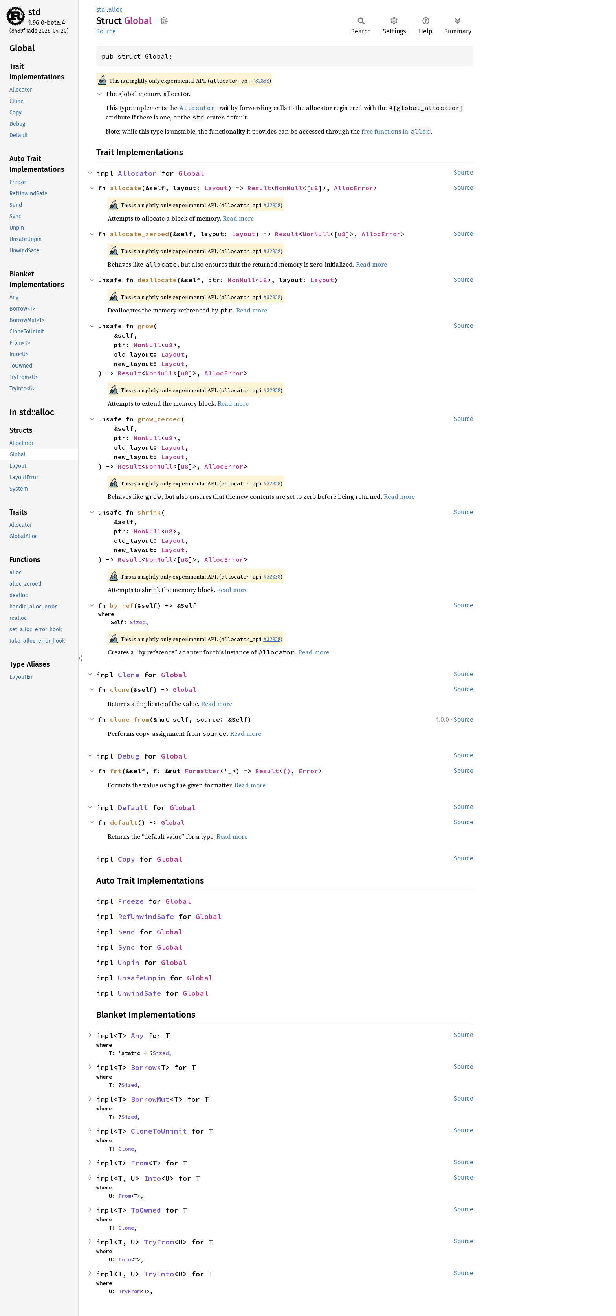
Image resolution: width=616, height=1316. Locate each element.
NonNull (288, 188)
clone (120, 689)
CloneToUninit (159, 1131)
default (124, 822)
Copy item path (164, 20)
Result (259, 188)
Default (133, 807)
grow (145, 326)
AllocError (353, 188)
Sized (137, 622)
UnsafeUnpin (141, 977)
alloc (115, 9)
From (139, 1162)
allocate (125, 188)
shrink (149, 512)
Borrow (144, 1067)
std (34, 12)
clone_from (129, 719)
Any (137, 1035)
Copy (126, 859)
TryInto (159, 1273)
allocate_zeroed (139, 234)
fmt (116, 771)
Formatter (202, 771)
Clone (128, 674)
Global (191, 173)
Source (106, 31)
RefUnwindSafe (146, 916)
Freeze (131, 901)
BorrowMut (150, 1099)
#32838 (260, 81)
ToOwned (146, 1210)
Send (126, 931)
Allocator (137, 173)
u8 (314, 188)
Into (152, 1178)
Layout (216, 188)
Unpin (128, 962)
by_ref (122, 605)
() (287, 771)
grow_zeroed (159, 419)
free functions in (396, 131)
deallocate (157, 280)
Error (308, 771)
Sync (126, 947)
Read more (238, 218)
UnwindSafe (139, 993)
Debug (128, 756)
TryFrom (159, 1241)
